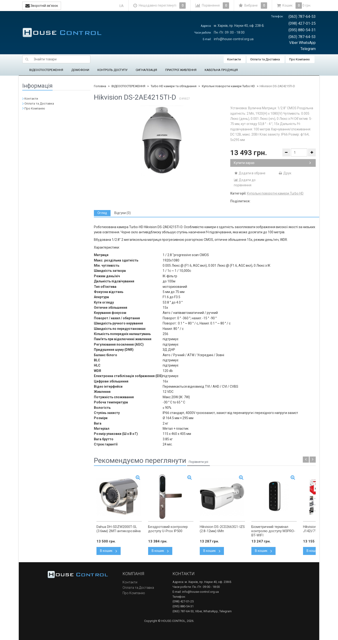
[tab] (102, 213)
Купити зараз (272, 163)
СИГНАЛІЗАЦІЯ (146, 70)
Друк (284, 173)
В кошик (108, 551)
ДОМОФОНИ (80, 70)
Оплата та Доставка (265, 59)
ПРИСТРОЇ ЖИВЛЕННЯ (180, 70)
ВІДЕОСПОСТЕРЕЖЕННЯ (46, 70)
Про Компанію (299, 59)
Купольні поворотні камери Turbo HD (228, 86)
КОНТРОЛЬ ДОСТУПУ (112, 70)
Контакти (234, 59)
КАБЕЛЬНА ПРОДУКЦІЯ (221, 70)
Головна (100, 86)
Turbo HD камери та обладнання (173, 86)
